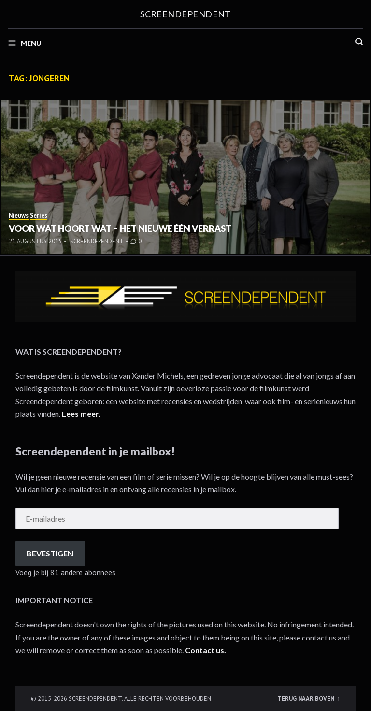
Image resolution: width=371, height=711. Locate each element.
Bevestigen (50, 553)
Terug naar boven (306, 698)
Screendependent (185, 14)
